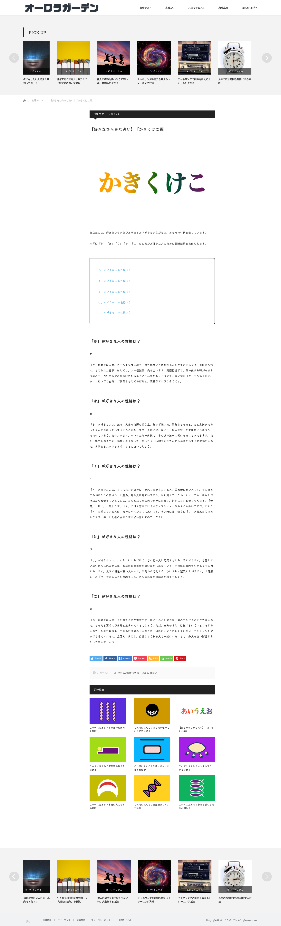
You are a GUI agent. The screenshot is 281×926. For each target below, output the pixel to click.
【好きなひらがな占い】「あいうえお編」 (196, 729)
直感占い (170, 7)
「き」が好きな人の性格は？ (113, 281)
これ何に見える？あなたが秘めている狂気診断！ (151, 729)
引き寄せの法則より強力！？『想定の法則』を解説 (78, 81)
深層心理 (131, 672)
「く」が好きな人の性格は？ (113, 292)
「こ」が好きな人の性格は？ (113, 312)
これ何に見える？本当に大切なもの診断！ (107, 806)
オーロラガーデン (228, 919)
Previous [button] (14, 58)
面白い (153, 672)
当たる (121, 672)
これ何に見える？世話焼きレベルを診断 (151, 806)
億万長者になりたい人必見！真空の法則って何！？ (39, 81)
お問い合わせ (125, 920)
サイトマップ (64, 920)
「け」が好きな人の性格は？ (113, 302)
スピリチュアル (196, 7)
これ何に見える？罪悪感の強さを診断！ (107, 767)
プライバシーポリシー (102, 920)
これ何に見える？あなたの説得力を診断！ (107, 729)
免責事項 (81, 920)
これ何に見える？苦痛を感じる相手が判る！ (196, 806)
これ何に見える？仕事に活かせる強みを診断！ (151, 767)
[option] (43, 63)
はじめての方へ (250, 7)
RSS (27, 921)
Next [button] (267, 58)
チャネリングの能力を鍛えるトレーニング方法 (160, 81)
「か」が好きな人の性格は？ (113, 270)
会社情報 (47, 920)
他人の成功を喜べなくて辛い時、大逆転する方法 (119, 81)
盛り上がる (143, 672)
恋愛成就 (223, 7)
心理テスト (145, 7)
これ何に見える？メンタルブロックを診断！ (196, 767)
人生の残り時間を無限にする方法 (241, 81)
